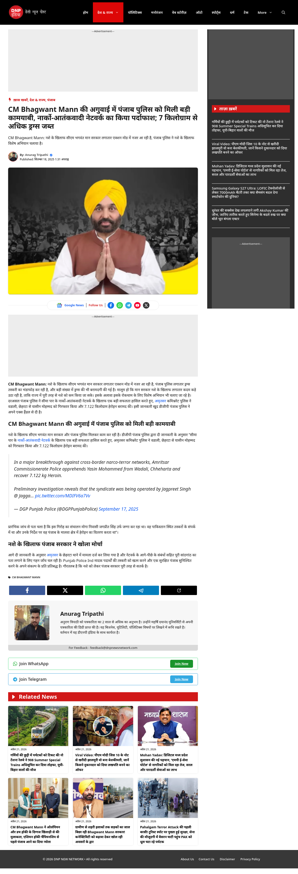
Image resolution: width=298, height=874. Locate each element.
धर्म (232, 12)
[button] (283, 12)
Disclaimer (228, 859)
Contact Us (207, 859)
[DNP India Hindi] (27, 12)
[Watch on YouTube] (137, 305)
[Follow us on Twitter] (146, 305)
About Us (187, 859)
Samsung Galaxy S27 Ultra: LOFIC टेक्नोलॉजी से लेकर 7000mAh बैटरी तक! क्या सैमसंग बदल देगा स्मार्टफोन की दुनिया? (248, 192)
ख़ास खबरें (21, 99)
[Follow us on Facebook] (111, 305)
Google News (74, 305)
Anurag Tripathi (36, 155)
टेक (246, 12)
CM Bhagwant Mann (26, 577)
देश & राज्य (110, 12)
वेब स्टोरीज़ (179, 12)
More (267, 12)
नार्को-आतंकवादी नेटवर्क (33, 440)
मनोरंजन (157, 12)
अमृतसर (161, 400)
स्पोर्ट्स (216, 12)
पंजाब (51, 99)
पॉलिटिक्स (135, 12)
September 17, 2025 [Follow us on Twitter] (118, 509)
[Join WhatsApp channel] (119, 305)
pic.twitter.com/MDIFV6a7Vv (62, 495)
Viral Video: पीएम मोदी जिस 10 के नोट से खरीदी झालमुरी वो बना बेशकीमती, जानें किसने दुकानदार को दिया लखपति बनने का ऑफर (249, 148)
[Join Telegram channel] (128, 305)
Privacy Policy (250, 859)
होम (85, 12)
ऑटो (199, 12)
